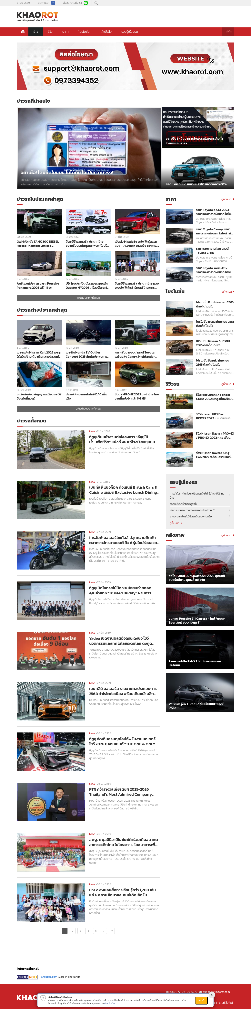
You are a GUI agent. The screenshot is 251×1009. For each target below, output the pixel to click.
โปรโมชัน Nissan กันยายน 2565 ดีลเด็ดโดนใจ (213, 343)
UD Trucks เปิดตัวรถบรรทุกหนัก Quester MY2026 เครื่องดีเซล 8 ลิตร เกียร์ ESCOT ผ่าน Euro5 (87, 285)
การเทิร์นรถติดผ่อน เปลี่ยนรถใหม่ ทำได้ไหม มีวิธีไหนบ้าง (197, 496)
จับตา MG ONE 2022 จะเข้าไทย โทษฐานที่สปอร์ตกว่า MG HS (137, 396)
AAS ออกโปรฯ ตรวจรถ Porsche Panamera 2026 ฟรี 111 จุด (38, 285)
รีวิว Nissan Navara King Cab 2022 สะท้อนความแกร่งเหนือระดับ (214, 455)
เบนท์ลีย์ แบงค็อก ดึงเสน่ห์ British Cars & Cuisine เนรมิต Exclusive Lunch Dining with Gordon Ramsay (123, 490)
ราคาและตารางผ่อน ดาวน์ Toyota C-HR (212, 251)
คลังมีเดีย (105, 31)
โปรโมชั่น (84, 31)
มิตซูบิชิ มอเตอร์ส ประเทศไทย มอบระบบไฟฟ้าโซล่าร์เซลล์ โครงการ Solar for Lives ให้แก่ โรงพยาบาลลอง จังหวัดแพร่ (137, 285)
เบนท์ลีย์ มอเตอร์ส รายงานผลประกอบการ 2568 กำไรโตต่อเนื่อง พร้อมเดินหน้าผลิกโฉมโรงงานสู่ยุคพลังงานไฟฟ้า (123, 691)
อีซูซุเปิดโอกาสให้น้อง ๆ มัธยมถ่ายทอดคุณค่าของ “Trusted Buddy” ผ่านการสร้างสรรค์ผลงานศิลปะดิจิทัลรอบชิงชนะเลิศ (124, 590)
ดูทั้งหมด (227, 199)
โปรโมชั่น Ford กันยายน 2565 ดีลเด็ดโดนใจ (215, 304)
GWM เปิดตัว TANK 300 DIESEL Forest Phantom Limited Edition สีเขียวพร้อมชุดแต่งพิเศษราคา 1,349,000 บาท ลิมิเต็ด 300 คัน (39, 244)
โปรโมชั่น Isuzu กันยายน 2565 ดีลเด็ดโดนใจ (215, 324)
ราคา (65, 31)
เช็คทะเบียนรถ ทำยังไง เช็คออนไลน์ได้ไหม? (192, 510)
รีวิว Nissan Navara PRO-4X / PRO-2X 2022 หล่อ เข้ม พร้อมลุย (215, 435)
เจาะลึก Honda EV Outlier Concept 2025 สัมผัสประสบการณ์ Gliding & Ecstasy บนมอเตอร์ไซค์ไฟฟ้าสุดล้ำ (88, 354)
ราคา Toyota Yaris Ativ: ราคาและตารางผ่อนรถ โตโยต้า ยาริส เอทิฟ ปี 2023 (213, 270)
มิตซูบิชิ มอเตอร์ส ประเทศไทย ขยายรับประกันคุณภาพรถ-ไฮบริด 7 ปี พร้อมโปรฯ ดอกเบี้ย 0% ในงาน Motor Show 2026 (88, 244)
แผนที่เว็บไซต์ (225, 1003)
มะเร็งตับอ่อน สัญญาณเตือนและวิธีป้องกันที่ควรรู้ (39, 396)
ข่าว (35, 31)
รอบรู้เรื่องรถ (129, 31)
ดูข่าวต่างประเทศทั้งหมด (88, 408)
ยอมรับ (201, 1000)
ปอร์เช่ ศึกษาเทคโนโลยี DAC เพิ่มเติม (86, 396)
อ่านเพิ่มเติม (109, 1003)
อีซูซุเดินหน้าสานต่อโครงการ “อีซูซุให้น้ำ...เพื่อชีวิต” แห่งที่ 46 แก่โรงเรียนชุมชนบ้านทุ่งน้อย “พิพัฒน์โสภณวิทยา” (122, 439)
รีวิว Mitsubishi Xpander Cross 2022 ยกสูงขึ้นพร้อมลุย (214, 397)
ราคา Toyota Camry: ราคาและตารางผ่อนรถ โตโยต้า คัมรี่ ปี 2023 (214, 231)
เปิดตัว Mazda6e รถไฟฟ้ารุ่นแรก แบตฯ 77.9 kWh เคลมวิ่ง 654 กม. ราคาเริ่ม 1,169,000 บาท (136, 244)
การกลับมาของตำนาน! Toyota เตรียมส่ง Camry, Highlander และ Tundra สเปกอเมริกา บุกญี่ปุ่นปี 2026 (137, 354)
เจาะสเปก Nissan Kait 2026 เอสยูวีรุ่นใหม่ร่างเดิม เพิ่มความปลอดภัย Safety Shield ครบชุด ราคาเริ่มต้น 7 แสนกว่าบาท (39, 354)
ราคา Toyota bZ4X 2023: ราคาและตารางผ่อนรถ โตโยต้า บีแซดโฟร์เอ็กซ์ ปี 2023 (213, 212)
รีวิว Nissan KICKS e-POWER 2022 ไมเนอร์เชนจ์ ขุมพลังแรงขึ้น (213, 416)
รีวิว (50, 31)
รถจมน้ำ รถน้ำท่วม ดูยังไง (183, 504)
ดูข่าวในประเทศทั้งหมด (88, 298)
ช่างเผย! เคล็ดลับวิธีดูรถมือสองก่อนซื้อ (191, 516)
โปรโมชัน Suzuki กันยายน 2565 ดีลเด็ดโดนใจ (212, 362)
